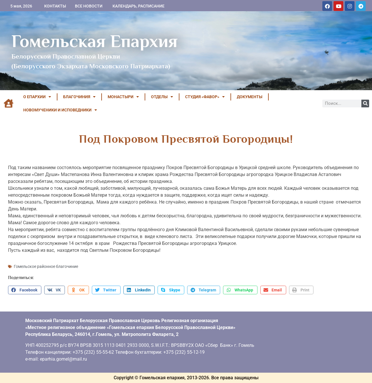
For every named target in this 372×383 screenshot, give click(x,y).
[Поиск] (365, 103)
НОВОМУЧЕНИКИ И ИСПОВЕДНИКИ (60, 110)
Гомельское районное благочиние (46, 266)
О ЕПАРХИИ (37, 97)
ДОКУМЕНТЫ (249, 96)
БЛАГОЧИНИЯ (79, 97)
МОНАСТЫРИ (123, 97)
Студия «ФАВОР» (205, 97)
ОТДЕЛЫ (162, 97)
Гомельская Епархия (94, 41)
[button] (24, 290)
